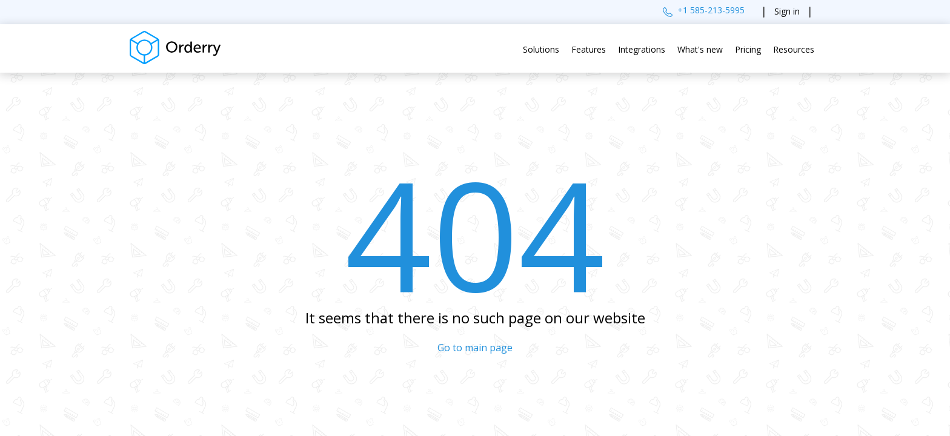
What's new (700, 49)
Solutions (541, 49)
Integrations (641, 49)
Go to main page (475, 347)
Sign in (787, 11)
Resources (793, 49)
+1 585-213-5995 (711, 10)
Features (588, 49)
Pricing (748, 49)
